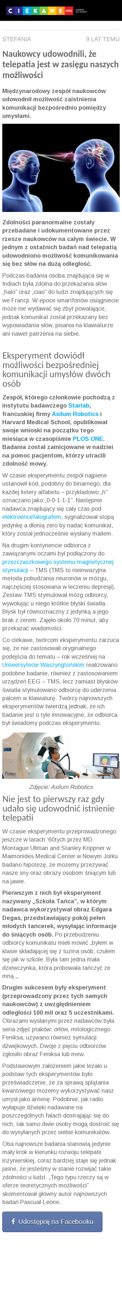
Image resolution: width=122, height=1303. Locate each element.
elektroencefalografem (31, 517)
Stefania (16, 39)
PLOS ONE (88, 439)
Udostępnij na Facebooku (52, 1221)
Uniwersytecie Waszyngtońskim (43, 665)
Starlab (78, 405)
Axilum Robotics (75, 414)
